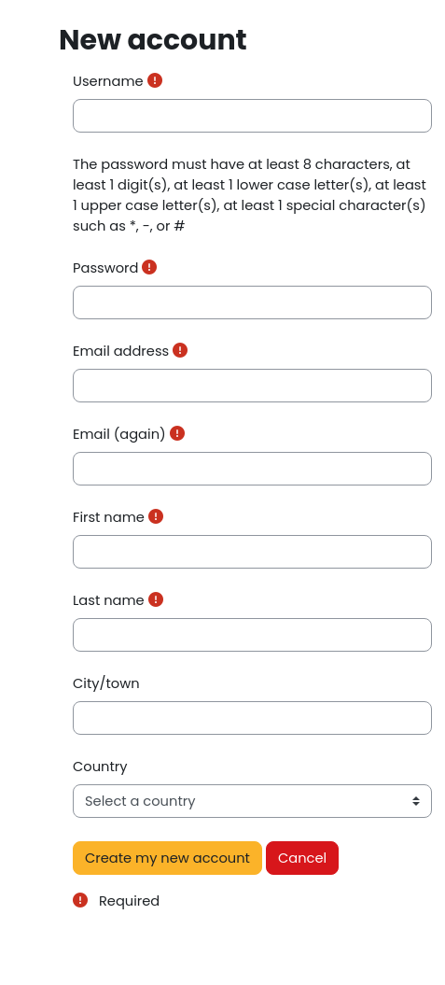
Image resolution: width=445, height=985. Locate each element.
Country (100, 766)
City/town (106, 683)
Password (105, 268)
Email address (121, 351)
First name (109, 517)
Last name (109, 600)
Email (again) (119, 434)
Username (108, 81)
